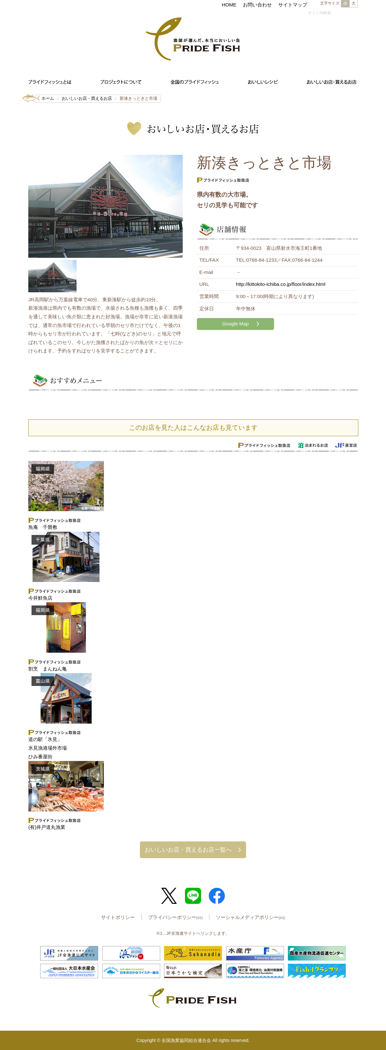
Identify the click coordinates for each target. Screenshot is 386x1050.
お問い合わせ (257, 4)
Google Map (235, 323)
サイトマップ (292, 4)
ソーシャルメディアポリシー (250, 917)
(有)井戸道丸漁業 (46, 827)
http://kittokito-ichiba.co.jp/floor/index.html (281, 284)
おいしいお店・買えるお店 (87, 98)
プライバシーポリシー (175, 917)
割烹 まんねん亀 (47, 668)
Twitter (169, 896)
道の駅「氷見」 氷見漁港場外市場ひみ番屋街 (47, 747)
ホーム (47, 98)
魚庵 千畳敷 (42, 527)
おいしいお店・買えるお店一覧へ (188, 849)
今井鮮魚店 (40, 598)
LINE (193, 896)
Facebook (217, 896)
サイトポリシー (118, 917)
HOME (229, 4)
